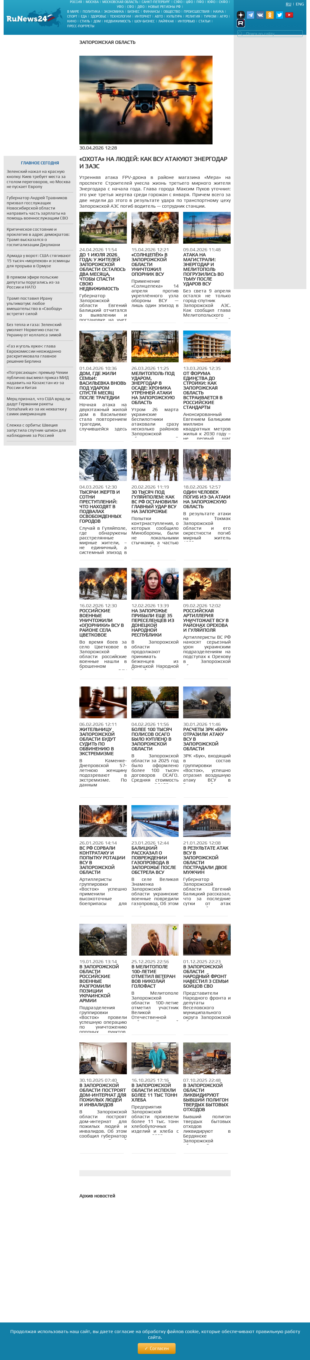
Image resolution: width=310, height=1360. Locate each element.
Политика (91, 11)
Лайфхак (166, 21)
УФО (120, 6)
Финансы (151, 11)
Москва (92, 2)
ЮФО (211, 2)
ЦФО (189, 2)
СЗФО (178, 2)
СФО (130, 6)
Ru (288, 4)
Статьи (204, 21)
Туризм (210, 16)
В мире (73, 11)
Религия (193, 16)
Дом (97, 21)
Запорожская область (107, 42)
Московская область (120, 2)
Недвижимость (117, 21)
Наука (218, 11)
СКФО (223, 2)
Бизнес (133, 11)
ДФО (140, 6)
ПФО (200, 2)
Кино (71, 21)
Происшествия (196, 11)
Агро (224, 16)
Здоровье (98, 16)
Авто (159, 16)
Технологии (120, 16)
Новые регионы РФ (164, 6)
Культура (174, 16)
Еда (84, 16)
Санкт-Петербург (156, 2)
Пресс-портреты (80, 26)
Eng (300, 4)
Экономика (114, 11)
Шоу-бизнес (144, 21)
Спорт (72, 16)
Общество (171, 11)
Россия (76, 2)
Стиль (85, 21)
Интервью (186, 21)
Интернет (143, 16)
